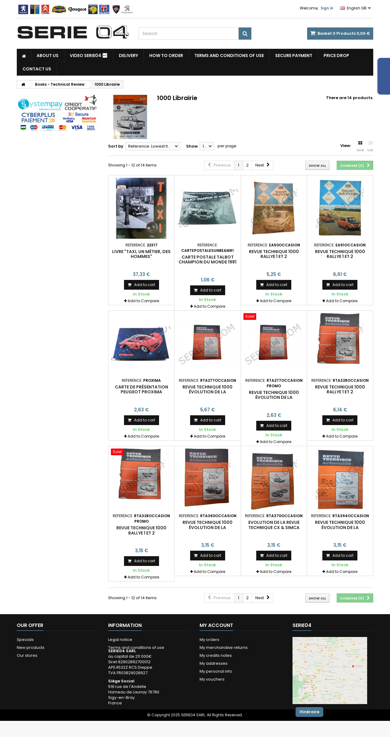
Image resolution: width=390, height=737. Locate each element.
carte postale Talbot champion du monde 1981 (207, 259)
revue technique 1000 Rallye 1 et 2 (274, 254)
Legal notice (120, 639)
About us (47, 55)
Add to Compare (143, 300)
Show (192, 146)
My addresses (214, 663)
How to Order (166, 55)
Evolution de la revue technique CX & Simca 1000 (274, 527)
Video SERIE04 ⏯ (89, 55)
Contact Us (37, 69)
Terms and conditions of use (229, 55)
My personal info (216, 671)
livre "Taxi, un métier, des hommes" (141, 254)
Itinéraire (309, 712)
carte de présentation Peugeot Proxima (141, 389)
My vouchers (212, 679)
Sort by (115, 146)
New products (30, 647)
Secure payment (293, 55)
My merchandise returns (224, 647)
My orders (209, 639)
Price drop (336, 55)
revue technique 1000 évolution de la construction (207, 392)
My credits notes (216, 655)
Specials (25, 639)
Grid (360, 146)
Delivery (128, 55)
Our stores (27, 655)
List (370, 146)
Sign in (327, 8)
